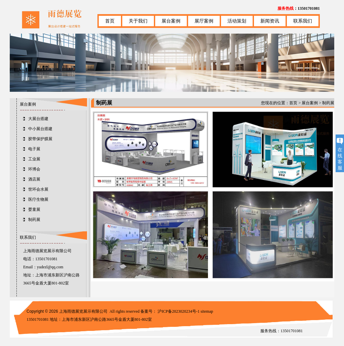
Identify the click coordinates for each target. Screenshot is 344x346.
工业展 (34, 159)
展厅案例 (204, 21)
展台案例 (171, 21)
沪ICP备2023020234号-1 (179, 311)
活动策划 (236, 21)
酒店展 (34, 179)
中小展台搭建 (40, 128)
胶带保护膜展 (40, 139)
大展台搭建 (38, 118)
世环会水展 (38, 189)
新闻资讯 (269, 21)
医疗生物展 (38, 199)
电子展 (34, 149)
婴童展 (34, 209)
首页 (110, 21)
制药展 (34, 219)
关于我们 (138, 21)
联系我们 (302, 21)
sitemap (207, 311)
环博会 (34, 169)
